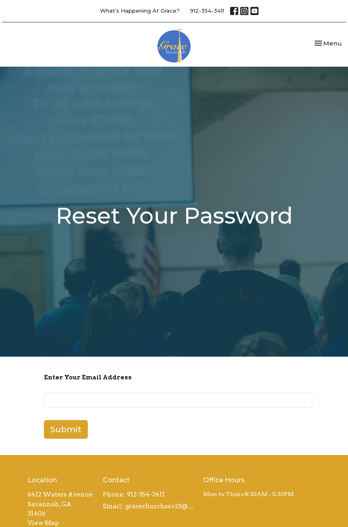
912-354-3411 (207, 10)
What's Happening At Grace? (140, 10)
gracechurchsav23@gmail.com (160, 506)
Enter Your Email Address (88, 377)
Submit (65, 429)
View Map (43, 523)
